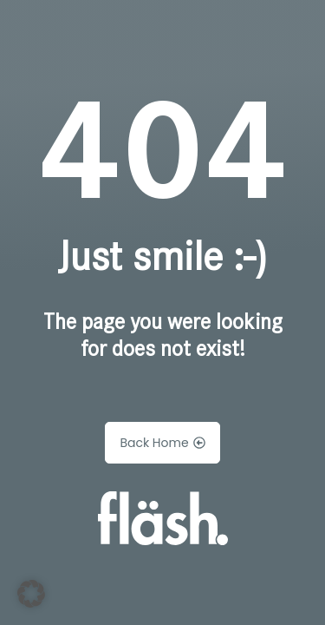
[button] (31, 593)
